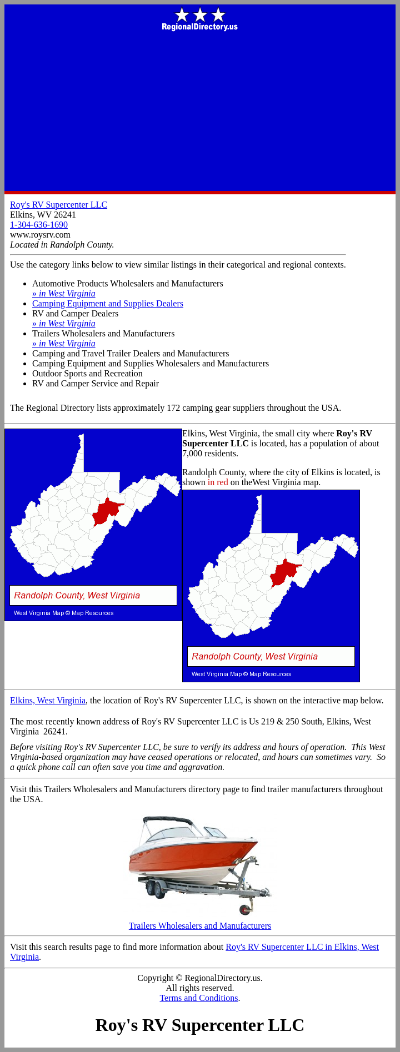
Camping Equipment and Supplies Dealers (107, 303)
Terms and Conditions (198, 998)
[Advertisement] (200, 112)
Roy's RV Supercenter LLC (58, 204)
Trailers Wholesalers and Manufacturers (200, 921)
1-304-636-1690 (39, 224)
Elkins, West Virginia (48, 700)
